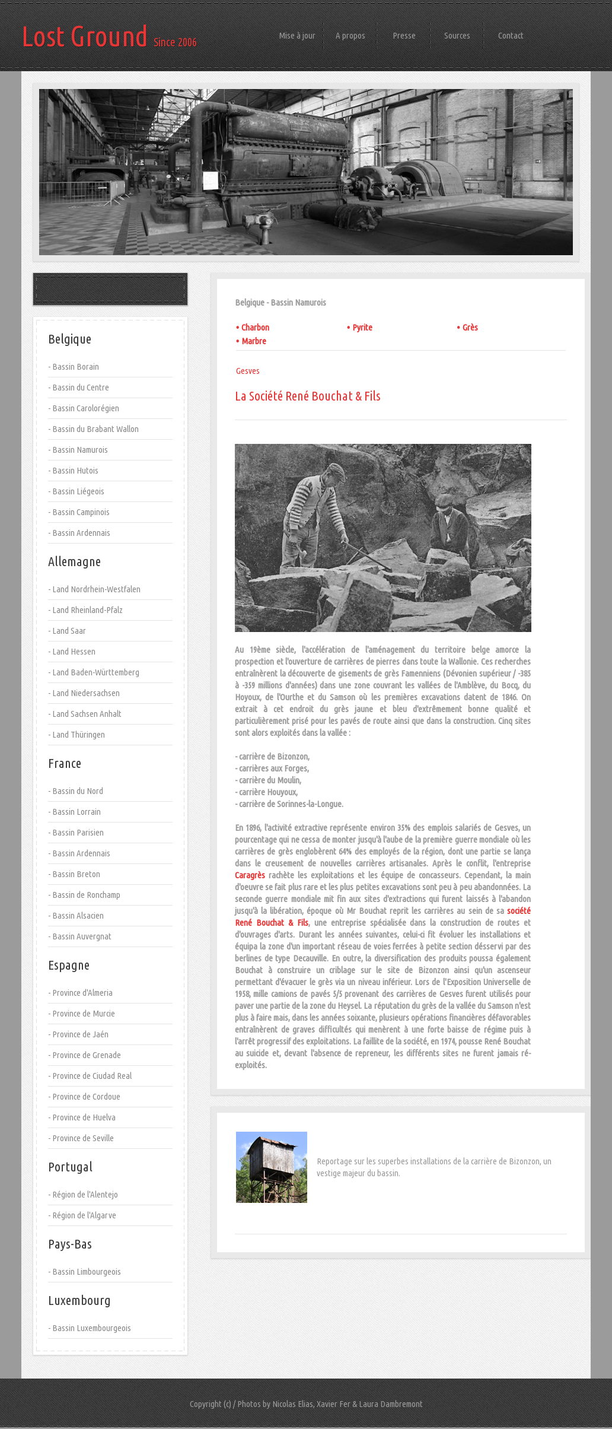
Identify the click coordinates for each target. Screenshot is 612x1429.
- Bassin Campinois (79, 512)
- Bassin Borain (73, 366)
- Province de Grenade (84, 1055)
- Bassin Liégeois (76, 491)
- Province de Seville (81, 1138)
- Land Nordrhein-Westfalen (94, 589)
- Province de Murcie (81, 1013)
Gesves (248, 371)
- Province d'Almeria (80, 992)
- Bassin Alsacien (76, 915)
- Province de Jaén (78, 1034)
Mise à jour (297, 35)
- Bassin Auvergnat (79, 936)
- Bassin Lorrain (74, 811)
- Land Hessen (71, 651)
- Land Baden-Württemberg (93, 672)
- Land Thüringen (76, 734)
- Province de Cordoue (84, 1096)
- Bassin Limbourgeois (84, 1271)
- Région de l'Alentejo (83, 1194)
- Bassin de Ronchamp (84, 895)
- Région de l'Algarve (82, 1215)
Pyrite (362, 327)
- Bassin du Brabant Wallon (93, 429)
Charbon (255, 327)
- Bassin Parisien (76, 832)
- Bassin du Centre (78, 387)
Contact (511, 35)
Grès (470, 327)
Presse (404, 35)
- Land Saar (67, 630)
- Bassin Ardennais (79, 533)
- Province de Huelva (82, 1117)
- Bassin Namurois (78, 449)
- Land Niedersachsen (84, 693)
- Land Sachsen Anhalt (85, 714)
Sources (457, 35)
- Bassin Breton (74, 874)
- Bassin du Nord (75, 791)
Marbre (253, 341)
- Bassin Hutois (73, 470)
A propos (350, 35)
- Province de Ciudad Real (90, 1076)
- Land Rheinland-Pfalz (85, 610)
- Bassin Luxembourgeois (89, 1328)
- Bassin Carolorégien (83, 408)
